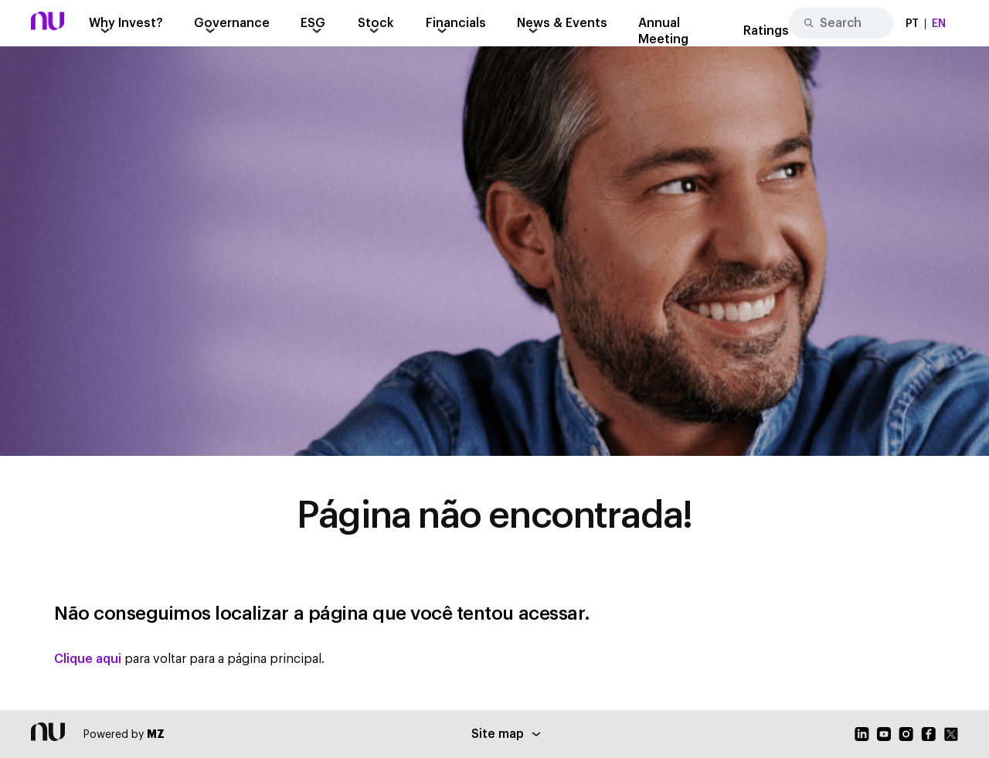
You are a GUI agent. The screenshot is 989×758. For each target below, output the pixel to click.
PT (912, 24)
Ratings (766, 31)
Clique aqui (87, 659)
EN (939, 24)
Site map (506, 734)
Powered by (124, 734)
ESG (313, 23)
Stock (376, 23)
